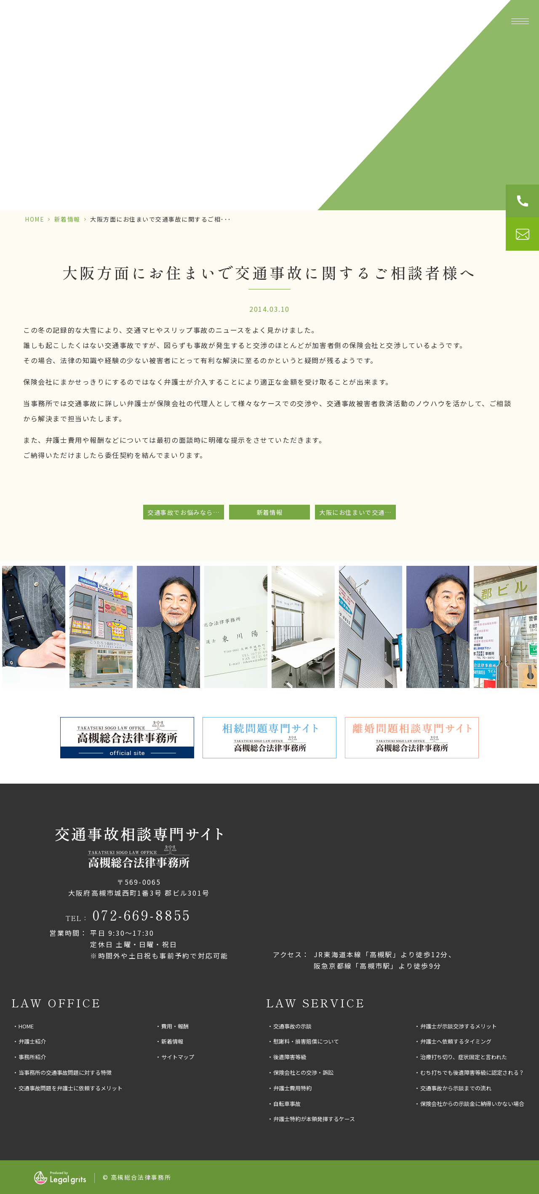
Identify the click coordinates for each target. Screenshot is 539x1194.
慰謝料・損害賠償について (306, 1041)
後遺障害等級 (289, 1057)
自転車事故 (287, 1104)
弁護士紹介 (32, 1041)
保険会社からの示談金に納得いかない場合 (472, 1104)
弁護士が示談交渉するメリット (458, 1026)
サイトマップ (177, 1057)
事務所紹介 (189, 21)
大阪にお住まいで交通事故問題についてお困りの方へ (357, 512)
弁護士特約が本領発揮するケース (314, 1119)
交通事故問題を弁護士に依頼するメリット (71, 1088)
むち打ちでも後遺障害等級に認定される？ (472, 1072)
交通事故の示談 (292, 1026)
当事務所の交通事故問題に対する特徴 (65, 1072)
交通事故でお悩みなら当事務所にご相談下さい (185, 512)
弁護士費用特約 (292, 1088)
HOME (34, 219)
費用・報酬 (461, 21)
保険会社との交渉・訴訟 (303, 1072)
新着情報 (67, 219)
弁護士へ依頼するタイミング (455, 1041)
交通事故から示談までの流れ (455, 1088)
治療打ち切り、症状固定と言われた (463, 1057)
